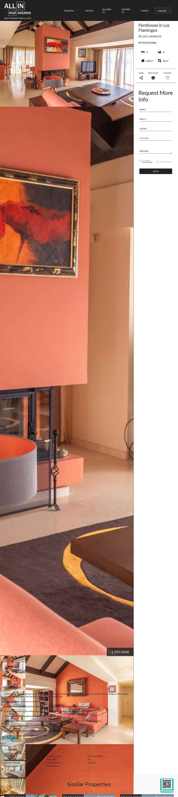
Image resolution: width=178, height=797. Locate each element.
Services (89, 10)
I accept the (147, 161)
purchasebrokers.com (17, 18)
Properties (69, 10)
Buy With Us (106, 10)
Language (162, 10)
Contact (145, 10)
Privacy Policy (147, 162)
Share (141, 76)
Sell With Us (126, 10)
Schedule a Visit (165, 162)
